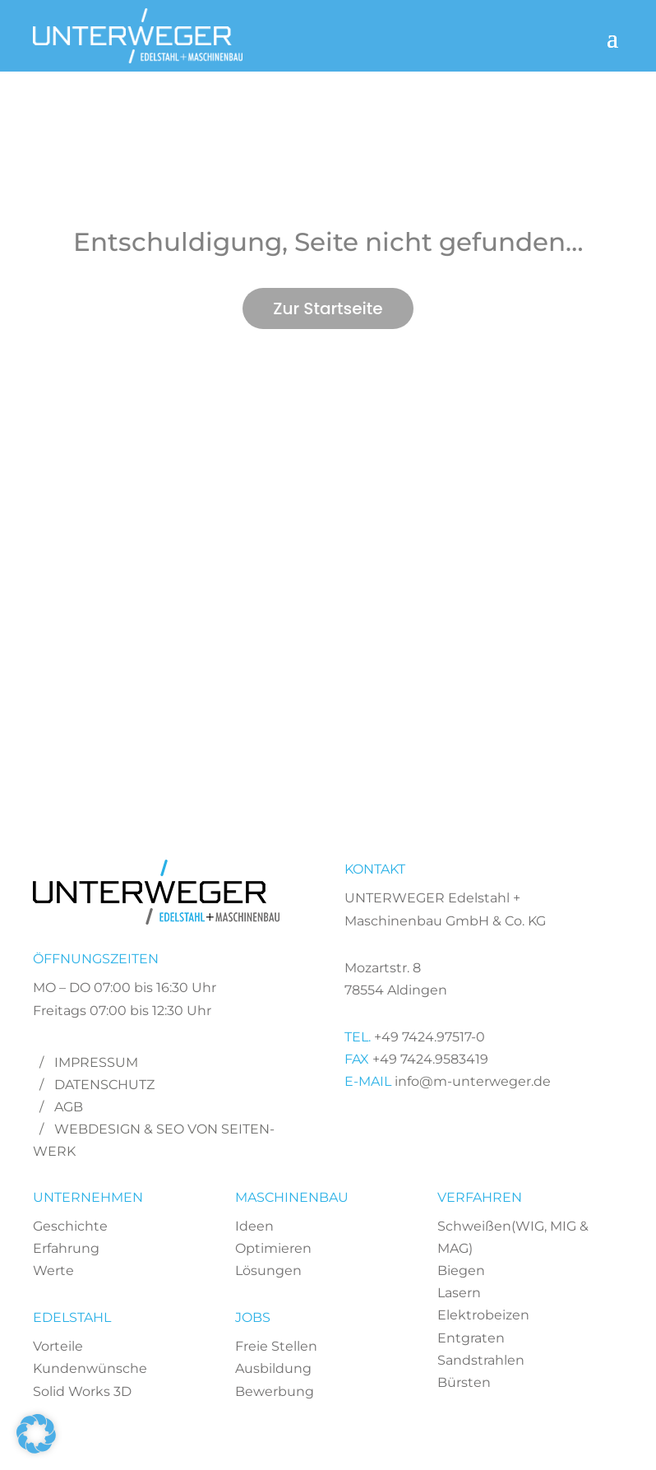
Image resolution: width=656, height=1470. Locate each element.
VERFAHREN (479, 1197)
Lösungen (268, 1270)
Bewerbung (274, 1391)
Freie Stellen (276, 1346)
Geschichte (70, 1226)
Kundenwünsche (90, 1368)
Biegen (461, 1270)
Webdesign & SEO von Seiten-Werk (154, 1140)
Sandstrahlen (480, 1360)
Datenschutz (104, 1084)
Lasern (459, 1293)
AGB (68, 1107)
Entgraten (471, 1338)
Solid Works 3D (82, 1391)
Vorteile (58, 1346)
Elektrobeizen (483, 1315)
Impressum (96, 1062)
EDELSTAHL (72, 1317)
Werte (53, 1270)
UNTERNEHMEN (88, 1197)
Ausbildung (273, 1368)
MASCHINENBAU (292, 1197)
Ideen (254, 1226)
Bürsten (464, 1382)
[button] (36, 1434)
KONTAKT (374, 869)
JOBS (252, 1317)
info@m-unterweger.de (471, 1081)
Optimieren (273, 1248)
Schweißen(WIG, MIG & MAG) (513, 1237)
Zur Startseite (327, 308)
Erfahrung (66, 1248)
